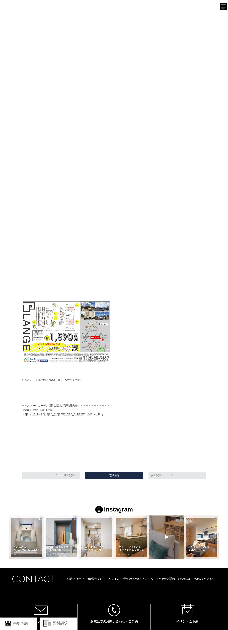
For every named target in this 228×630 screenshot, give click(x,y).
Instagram (114, 509)
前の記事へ (65, 475)
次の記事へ (162, 475)
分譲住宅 (114, 475)
